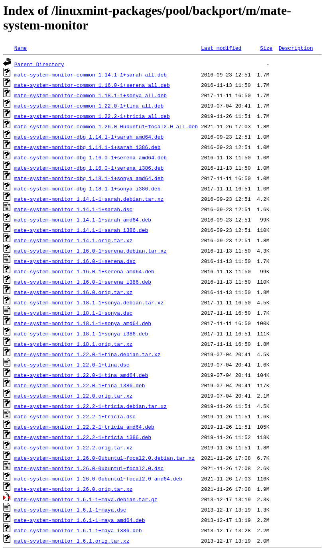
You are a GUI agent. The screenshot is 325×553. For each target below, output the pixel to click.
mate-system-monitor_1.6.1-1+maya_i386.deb (78, 530)
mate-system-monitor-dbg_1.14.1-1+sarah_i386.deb (87, 147)
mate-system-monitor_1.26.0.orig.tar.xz (73, 488)
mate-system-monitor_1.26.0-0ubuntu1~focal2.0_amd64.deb (98, 478)
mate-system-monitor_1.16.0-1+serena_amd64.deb (84, 271)
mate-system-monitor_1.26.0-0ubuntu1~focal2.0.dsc (88, 468)
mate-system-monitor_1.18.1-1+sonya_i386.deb (81, 333)
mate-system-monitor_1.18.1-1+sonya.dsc (73, 312)
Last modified (221, 47)
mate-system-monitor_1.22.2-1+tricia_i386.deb (82, 437)
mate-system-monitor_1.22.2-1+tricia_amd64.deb (84, 426)
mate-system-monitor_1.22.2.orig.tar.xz (73, 447)
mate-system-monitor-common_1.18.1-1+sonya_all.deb (90, 95)
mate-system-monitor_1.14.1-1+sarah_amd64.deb (82, 219)
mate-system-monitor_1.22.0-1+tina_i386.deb (79, 385)
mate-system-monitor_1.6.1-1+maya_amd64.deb (79, 520)
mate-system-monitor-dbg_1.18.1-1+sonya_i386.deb (87, 188)
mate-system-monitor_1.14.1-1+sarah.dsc (73, 209)
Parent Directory (39, 64)
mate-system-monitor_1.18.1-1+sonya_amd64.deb (82, 323)
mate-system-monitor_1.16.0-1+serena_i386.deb (82, 281)
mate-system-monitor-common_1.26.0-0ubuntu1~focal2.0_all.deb (106, 126)
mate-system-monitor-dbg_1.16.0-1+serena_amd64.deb (90, 157)
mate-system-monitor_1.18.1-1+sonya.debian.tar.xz (88, 302)
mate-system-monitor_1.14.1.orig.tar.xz (73, 240)
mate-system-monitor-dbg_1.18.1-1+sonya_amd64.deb (88, 178)
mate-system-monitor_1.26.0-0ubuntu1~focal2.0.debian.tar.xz (104, 457)
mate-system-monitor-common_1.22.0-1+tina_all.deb (88, 105)
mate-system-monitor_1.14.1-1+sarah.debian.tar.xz (88, 198)
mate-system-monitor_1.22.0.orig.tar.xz (73, 395)
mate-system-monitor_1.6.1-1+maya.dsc (70, 509)
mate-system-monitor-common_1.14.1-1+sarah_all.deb (90, 74)
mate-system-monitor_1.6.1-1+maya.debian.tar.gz (86, 499)
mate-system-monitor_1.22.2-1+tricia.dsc (75, 416)
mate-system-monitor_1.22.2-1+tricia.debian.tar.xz (90, 406)
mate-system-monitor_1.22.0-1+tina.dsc (72, 364)
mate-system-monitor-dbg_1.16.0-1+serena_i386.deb (88, 167)
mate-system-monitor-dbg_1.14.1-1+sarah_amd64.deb (88, 136)
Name (20, 47)
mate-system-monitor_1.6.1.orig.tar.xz (72, 540)
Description (296, 47)
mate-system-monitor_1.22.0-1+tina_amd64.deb (81, 374)
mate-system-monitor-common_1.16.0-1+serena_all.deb (92, 84)
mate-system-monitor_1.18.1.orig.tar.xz (73, 343)
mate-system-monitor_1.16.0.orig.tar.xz (73, 292)
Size (266, 47)
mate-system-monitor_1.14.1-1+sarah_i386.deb (81, 229)
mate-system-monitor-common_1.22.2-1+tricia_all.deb (92, 116)
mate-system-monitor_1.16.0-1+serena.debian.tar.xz (90, 250)
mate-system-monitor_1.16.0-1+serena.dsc (75, 261)
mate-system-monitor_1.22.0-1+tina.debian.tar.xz (87, 354)
